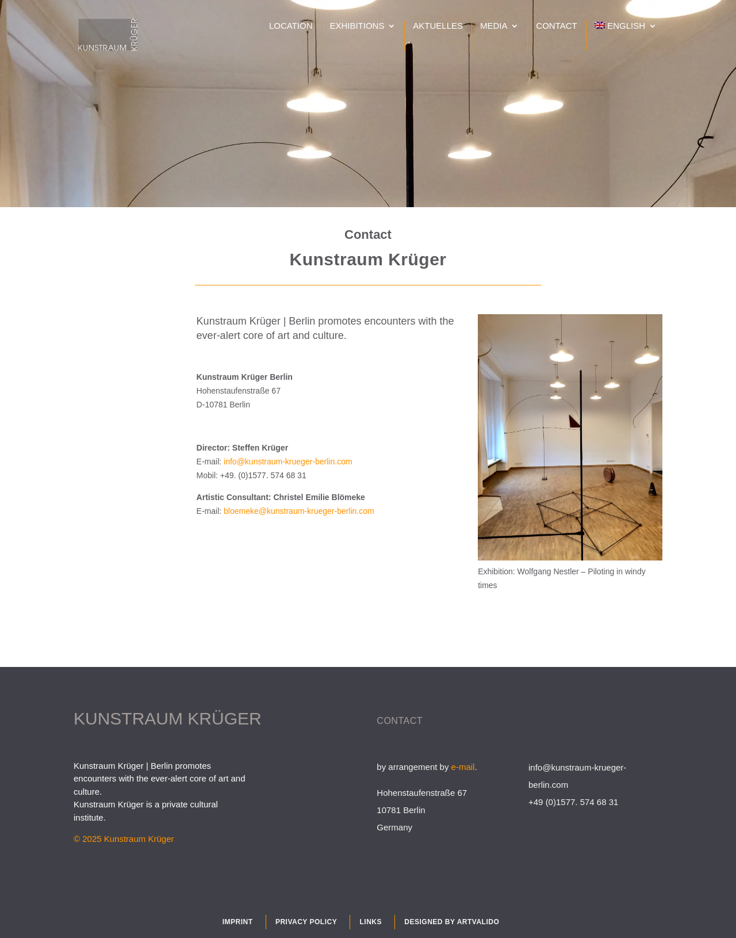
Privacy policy (306, 922)
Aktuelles (438, 26)
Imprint (238, 922)
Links (370, 922)
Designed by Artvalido (451, 922)
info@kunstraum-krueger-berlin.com (288, 461)
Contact (556, 26)
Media (494, 26)
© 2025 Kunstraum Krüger (124, 839)
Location (291, 26)
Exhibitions (356, 26)
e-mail (463, 767)
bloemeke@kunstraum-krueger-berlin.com (299, 511)
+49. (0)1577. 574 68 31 (263, 475)
